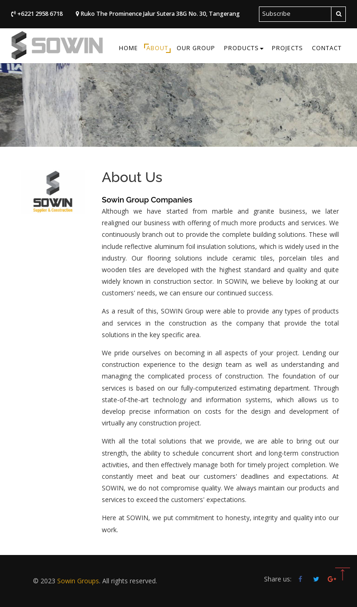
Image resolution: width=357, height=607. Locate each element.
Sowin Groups (78, 580)
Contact (327, 48)
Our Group (196, 48)
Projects (287, 48)
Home (128, 48)
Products (244, 48)
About (157, 48)
